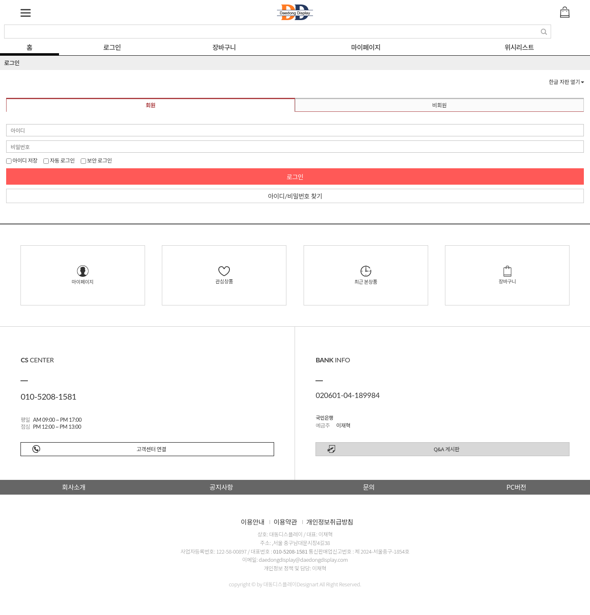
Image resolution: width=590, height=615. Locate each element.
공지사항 (221, 487)
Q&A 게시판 (447, 449)
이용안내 (252, 522)
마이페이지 (366, 47)
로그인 (112, 47)
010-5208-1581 (290, 551)
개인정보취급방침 (330, 522)
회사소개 (73, 487)
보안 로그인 (96, 160)
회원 (150, 105)
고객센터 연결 (151, 449)
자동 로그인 (59, 160)
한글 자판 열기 (566, 82)
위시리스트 (519, 47)
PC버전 (516, 487)
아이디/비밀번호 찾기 (295, 196)
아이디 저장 (21, 160)
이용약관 (285, 522)
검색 (544, 32)
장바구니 (224, 47)
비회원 (439, 105)
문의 (369, 487)
